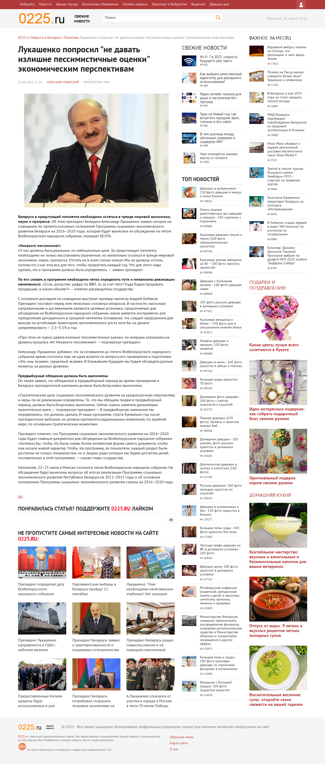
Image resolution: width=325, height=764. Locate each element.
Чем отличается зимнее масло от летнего (219, 156)
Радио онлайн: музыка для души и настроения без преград (220, 98)
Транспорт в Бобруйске (169, 4)
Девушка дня (219, 4)
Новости (45, 4)
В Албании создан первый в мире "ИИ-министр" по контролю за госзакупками (287, 229)
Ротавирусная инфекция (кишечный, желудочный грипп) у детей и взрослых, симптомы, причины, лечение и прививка (220, 596)
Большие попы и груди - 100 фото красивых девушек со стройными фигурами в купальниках (219, 663)
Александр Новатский (63, 82)
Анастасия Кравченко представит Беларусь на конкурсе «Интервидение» (285, 203)
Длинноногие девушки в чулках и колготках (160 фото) (218, 468)
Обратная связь (181, 737)
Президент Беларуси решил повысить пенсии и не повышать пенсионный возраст (149, 647)
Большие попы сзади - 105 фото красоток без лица (219, 530)
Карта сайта (179, 743)
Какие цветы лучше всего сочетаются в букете (274, 347)
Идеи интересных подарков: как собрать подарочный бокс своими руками (277, 414)
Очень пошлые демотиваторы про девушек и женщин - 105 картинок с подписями (221, 216)
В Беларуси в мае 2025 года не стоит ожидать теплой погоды (284, 97)
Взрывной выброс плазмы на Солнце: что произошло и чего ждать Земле (286, 53)
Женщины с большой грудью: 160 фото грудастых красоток (216, 686)
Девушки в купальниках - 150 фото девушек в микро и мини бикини (220, 192)
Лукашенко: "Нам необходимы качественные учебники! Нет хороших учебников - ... (149, 591)
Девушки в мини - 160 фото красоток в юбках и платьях (221, 364)
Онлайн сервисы (135, 4)
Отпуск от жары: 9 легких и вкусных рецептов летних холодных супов (275, 631)
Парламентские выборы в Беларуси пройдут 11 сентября (94, 589)
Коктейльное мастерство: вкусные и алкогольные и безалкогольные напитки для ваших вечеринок (277, 560)
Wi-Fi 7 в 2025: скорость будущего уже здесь (218, 59)
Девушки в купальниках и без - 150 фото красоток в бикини (219, 511)
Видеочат (198, 4)
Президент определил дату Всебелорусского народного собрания (41, 589)
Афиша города (67, 4)
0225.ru (23, 737)
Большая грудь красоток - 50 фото (219, 382)
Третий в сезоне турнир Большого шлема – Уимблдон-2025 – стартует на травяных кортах (285, 176)
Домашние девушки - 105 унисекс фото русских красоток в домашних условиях (219, 445)
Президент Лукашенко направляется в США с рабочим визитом (37, 645)
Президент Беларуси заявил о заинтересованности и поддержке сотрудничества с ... (96, 647)
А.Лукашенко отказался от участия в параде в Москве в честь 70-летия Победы (149, 701)
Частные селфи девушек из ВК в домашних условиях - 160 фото (220, 549)
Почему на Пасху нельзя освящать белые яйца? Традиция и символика (285, 76)
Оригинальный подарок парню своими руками (272, 481)
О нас (174, 749)
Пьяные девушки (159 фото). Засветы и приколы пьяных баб (219, 422)
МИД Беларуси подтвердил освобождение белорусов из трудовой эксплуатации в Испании (286, 122)
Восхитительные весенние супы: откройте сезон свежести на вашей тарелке (276, 700)
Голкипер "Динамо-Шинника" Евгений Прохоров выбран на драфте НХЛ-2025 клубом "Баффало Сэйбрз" (287, 256)
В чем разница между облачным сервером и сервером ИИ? (217, 138)
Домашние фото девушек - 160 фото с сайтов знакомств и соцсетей (220, 401)
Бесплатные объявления (100, 4)
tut (20, 496)
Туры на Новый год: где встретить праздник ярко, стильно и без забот (219, 118)
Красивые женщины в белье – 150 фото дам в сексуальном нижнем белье (220, 324)
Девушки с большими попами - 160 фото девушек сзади (221, 285)
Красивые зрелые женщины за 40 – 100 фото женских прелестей (221, 264)
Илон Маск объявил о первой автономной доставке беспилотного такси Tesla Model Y (285, 149)
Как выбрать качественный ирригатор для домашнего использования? (221, 78)
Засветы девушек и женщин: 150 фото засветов (214, 345)
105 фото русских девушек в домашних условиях (220, 304)
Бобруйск (27, 4)
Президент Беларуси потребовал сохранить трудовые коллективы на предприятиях (93, 703)
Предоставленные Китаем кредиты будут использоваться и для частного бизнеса (40, 703)
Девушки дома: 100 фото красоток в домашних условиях (219, 571)
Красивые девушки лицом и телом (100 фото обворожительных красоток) (221, 241)
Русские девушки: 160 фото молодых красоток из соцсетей (221, 490)
